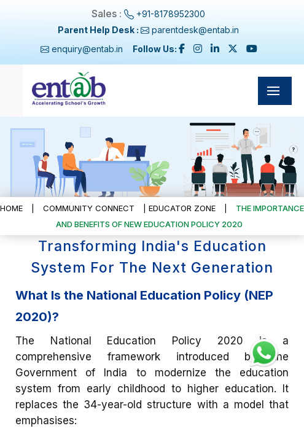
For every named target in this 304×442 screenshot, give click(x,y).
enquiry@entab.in (87, 49)
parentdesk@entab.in (194, 30)
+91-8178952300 (171, 14)
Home (11, 208)
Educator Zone (182, 208)
